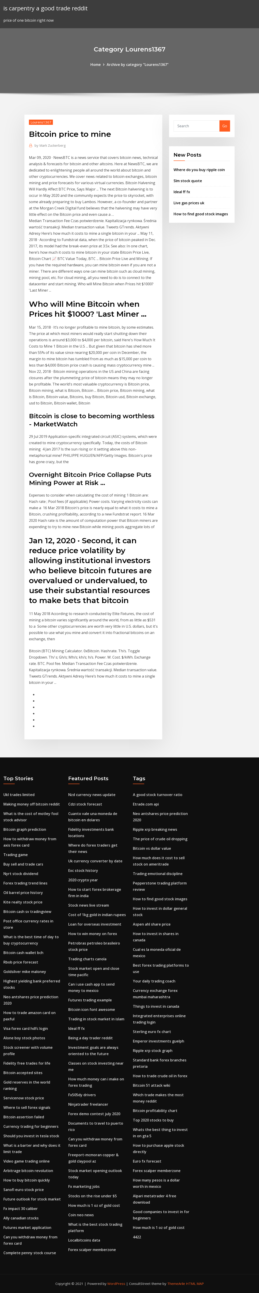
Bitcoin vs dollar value (152, 848)
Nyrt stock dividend (20, 873)
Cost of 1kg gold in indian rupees (97, 914)
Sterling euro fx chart (152, 1031)
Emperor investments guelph (158, 1041)
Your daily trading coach (154, 981)
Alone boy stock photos (24, 1037)
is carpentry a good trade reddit (45, 8)
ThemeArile (176, 1283)
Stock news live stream (88, 905)
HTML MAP (195, 1283)
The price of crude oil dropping (160, 838)
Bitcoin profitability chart (155, 1110)
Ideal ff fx (182, 191)
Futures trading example (90, 1000)
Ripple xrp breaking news (155, 829)
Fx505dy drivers (82, 1094)
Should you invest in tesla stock (31, 1135)
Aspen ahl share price (152, 924)
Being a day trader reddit (90, 1037)
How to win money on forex (92, 933)
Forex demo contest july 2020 (94, 1113)
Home (95, 64)
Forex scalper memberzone (92, 1249)
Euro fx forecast (147, 1161)
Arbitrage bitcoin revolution (28, 1170)
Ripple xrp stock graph (152, 1050)
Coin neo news (81, 1214)
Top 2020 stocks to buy (153, 1120)
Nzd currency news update (91, 794)
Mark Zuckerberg (50, 145)
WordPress (116, 1283)
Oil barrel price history (23, 892)
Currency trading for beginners (31, 1126)
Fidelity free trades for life (26, 1063)
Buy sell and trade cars (23, 864)
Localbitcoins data (84, 1240)
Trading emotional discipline (158, 873)
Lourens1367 (41, 122)
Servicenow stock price (23, 1098)
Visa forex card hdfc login (25, 1028)
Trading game (15, 854)
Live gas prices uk (189, 202)
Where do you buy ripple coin (199, 169)
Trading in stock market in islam (96, 1019)
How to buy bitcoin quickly (26, 1180)
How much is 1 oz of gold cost (94, 1205)
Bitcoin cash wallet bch (23, 952)
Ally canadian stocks (21, 1218)
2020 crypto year (83, 879)
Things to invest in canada (156, 1006)
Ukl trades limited (19, 794)
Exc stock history (83, 870)
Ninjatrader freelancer (88, 1104)
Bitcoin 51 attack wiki (151, 1085)
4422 (137, 1237)
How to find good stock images (201, 213)
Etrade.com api (146, 804)
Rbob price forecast (20, 962)
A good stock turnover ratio (157, 794)
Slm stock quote (188, 180)
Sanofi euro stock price (23, 1189)
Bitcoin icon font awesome (91, 1009)
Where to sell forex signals (26, 1107)
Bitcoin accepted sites (22, 1072)
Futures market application (27, 1227)
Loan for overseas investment (94, 924)
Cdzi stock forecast (85, 804)
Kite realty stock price (22, 902)
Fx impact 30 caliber (20, 1208)
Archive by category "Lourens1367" (138, 64)
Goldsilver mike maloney (24, 971)
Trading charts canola (87, 958)
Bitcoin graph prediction (24, 829)
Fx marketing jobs (84, 1186)
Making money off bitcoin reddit (31, 804)
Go (224, 125)
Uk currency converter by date (95, 861)
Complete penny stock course (29, 1252)
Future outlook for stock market (32, 1199)
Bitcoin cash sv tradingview (27, 911)
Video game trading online (26, 1161)
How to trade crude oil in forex (160, 1075)
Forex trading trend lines (25, 883)
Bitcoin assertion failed (23, 1116)
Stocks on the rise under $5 (92, 1195)
